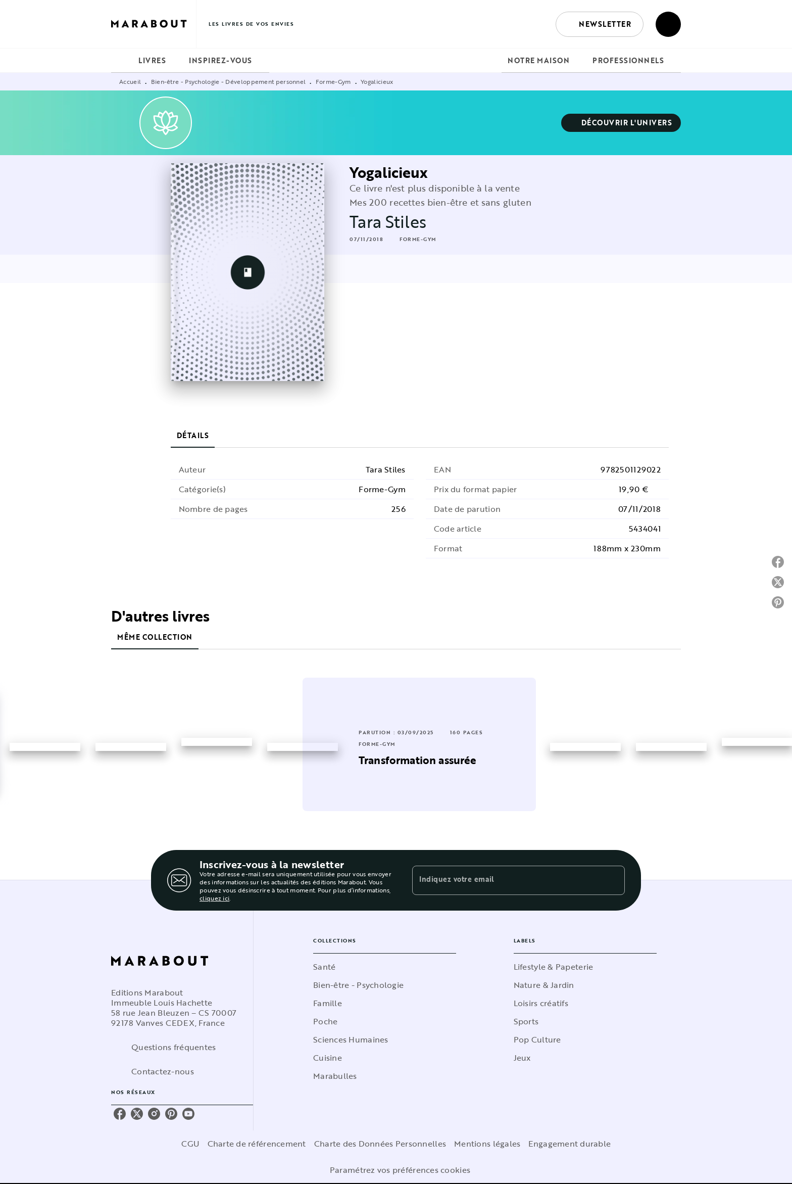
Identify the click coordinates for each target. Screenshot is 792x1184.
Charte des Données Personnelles (380, 1144)
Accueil (130, 81)
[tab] (121, 61)
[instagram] (154, 1113)
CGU (190, 1144)
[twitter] (136, 1113)
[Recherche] (668, 24)
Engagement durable (569, 1144)
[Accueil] (153, 24)
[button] (599, 24)
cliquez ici (214, 898)
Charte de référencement (257, 1144)
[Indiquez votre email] (506, 880)
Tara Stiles (388, 221)
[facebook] (119, 1113)
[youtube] (188, 1113)
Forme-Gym (333, 81)
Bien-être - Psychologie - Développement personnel (228, 81)
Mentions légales (487, 1144)
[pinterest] (171, 1113)
